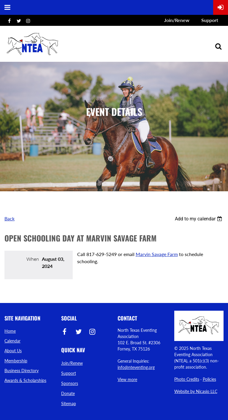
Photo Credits (186, 379)
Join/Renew (176, 20)
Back (9, 218)
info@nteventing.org (136, 367)
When (32, 259)
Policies (209, 379)
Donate (68, 393)
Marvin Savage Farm (157, 254)
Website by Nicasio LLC (195, 391)
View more (127, 379)
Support (209, 20)
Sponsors (69, 383)
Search (218, 46)
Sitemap (68, 403)
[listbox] (199, 218)
